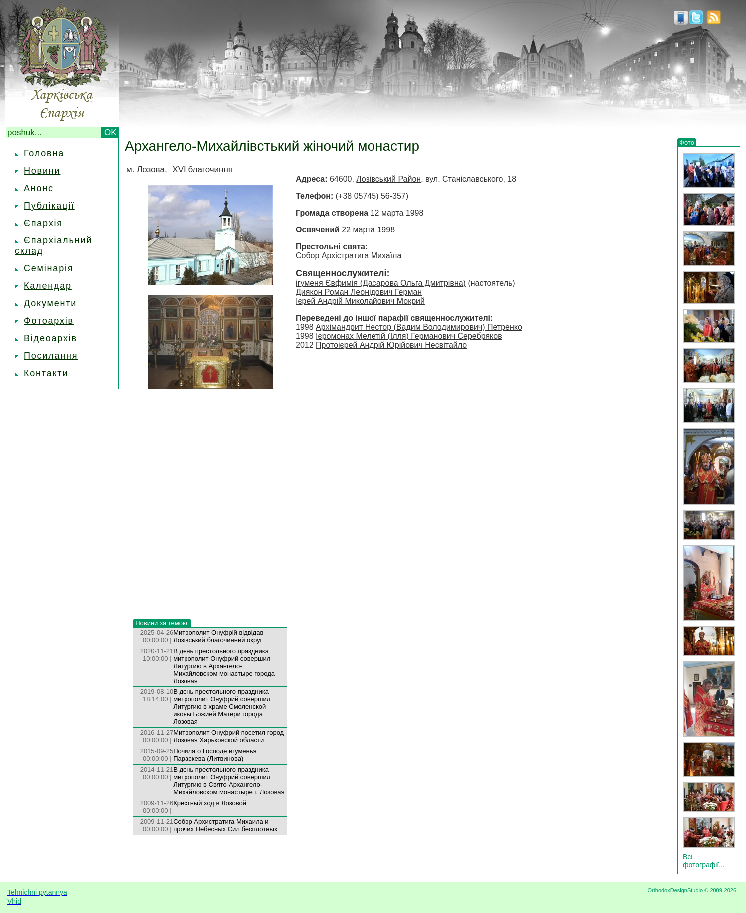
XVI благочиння (202, 169)
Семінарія (48, 268)
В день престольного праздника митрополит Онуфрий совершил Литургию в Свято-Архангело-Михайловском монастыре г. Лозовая (228, 781)
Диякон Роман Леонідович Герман (359, 292)
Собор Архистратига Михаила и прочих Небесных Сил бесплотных (225, 825)
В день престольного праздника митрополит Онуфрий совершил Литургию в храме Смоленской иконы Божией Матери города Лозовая (221, 706)
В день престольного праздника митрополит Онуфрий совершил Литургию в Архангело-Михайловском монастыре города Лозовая (224, 666)
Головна (44, 153)
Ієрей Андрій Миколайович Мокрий (360, 301)
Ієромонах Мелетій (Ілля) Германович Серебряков (409, 336)
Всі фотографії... (704, 861)
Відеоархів (50, 338)
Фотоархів (49, 321)
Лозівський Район (388, 179)
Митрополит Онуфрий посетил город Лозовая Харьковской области (228, 736)
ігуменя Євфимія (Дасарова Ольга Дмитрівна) (381, 283)
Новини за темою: (162, 623)
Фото (686, 142)
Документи (50, 303)
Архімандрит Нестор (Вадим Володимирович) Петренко (419, 327)
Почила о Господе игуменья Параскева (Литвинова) (214, 754)
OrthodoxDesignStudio (675, 890)
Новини (42, 171)
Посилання (51, 356)
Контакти (46, 373)
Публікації (49, 206)
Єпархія (43, 223)
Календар (48, 286)
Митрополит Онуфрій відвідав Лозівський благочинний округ (218, 636)
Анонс (39, 188)
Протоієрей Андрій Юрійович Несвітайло (391, 345)
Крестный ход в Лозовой (209, 803)
